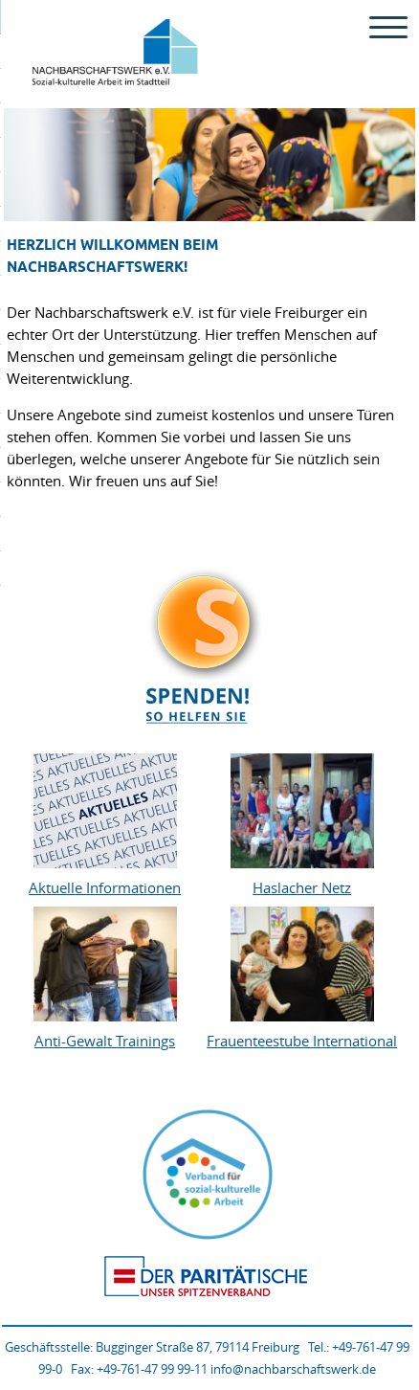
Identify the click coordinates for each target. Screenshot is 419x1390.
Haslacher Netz (302, 887)
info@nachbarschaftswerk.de (293, 1369)
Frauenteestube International (302, 1040)
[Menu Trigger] (389, 26)
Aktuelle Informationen (105, 887)
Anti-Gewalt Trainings (104, 1040)
